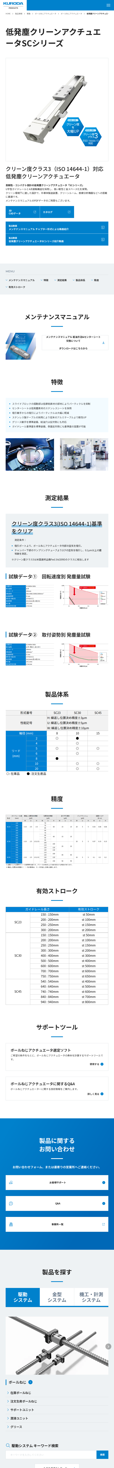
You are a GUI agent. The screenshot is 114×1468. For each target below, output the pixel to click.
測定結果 (62, 280)
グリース (14, 1427)
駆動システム (22, 1297)
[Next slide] (108, 1346)
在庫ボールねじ (19, 1393)
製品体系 (80, 280)
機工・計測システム (91, 1297)
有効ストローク (17, 287)
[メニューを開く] (109, 5)
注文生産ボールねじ (22, 1401)
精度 (96, 280)
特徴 (46, 280)
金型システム (57, 1297)
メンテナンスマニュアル (22, 280)
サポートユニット (20, 1410)
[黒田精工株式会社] (13, 5)
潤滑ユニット (17, 1418)
